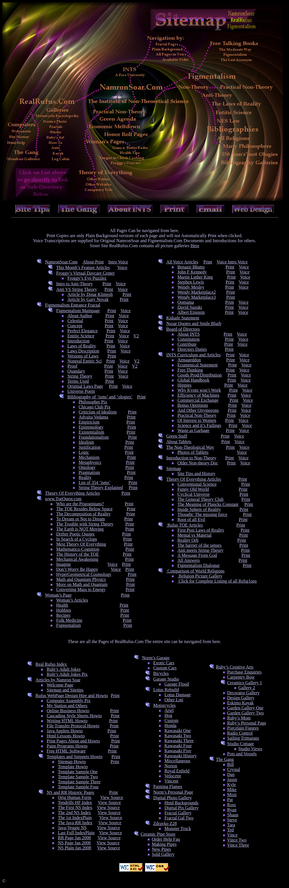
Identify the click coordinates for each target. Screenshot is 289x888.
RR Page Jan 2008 (74, 837)
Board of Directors (183, 329)
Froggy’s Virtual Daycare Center (85, 273)
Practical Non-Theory (197, 415)
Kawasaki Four (178, 745)
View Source (111, 797)
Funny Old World (193, 489)
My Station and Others (67, 705)
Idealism (86, 442)
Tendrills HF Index (75, 802)
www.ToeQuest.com (63, 498)
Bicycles (161, 673)
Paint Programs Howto (67, 746)
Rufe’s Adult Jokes (64, 669)
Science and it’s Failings (199, 425)
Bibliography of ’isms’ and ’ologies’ (100, 396)
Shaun (232, 814)
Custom (171, 720)
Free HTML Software (66, 751)
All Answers (189, 560)
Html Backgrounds (181, 802)
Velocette (172, 776)
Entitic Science (80, 335)
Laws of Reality (81, 345)
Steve (232, 819)
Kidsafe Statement (182, 318)
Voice (122, 267)
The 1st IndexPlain (75, 817)
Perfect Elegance (82, 330)
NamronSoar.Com (61, 262)
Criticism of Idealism (98, 412)
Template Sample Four (78, 786)
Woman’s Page (58, 595)
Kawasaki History (180, 755)
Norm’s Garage (155, 657)
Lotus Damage (177, 694)
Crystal (233, 769)
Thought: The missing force (202, 514)
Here (194, 245)
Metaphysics (90, 462)
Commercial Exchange (198, 400)
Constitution (189, 339)
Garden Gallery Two (245, 713)
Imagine (63, 564)
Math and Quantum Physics (81, 579)
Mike (232, 789)
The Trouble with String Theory (84, 524)
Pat (230, 799)
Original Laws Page (85, 386)
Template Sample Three (79, 781)
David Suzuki (190, 307)
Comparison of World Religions (195, 571)
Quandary (76, 371)
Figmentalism (68, 625)
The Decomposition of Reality (83, 513)
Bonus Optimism (193, 405)
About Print (93, 262)
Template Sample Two (78, 776)
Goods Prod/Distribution (200, 375)
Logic (84, 452)
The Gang (225, 759)
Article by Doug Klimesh (90, 294)
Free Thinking (190, 370)
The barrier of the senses (200, 545)
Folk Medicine (69, 620)
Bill (230, 764)
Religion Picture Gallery (200, 576)
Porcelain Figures (242, 728)
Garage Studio (166, 679)
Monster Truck (177, 828)
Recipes (63, 615)
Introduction (78, 340)
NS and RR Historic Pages (70, 792)
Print (106, 283)
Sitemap (173, 468)
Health (62, 605)
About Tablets (179, 441)
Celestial (75, 320)
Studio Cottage (240, 743)
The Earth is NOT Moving (80, 529)
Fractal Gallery (177, 812)
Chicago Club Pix (95, 407)
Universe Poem (81, 391)
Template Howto (73, 766)
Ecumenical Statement (198, 365)
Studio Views (250, 748)
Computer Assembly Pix (68, 700)
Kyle (231, 784)
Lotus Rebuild (166, 689)
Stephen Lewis (191, 282)
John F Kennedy (192, 272)
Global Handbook (193, 380)
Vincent (171, 781)
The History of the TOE (77, 554)
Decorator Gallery (243, 692)
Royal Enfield (176, 770)
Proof (72, 366)
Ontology (87, 467)
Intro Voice (118, 262)
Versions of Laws (83, 356)
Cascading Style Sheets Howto (74, 715)
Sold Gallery (163, 854)
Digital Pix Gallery (181, 807)
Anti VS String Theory (76, 289)
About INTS (189, 334)
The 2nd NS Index (74, 812)
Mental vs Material (195, 535)
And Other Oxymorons (198, 410)
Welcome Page (60, 685)
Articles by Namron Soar (58, 679)
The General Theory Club (201, 499)
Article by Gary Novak (88, 299)
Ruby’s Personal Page (246, 723)
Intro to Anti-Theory (74, 283)
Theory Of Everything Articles (72, 493)
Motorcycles (164, 705)
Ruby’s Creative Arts (234, 667)
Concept (74, 325)
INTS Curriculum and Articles (193, 354)
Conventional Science (197, 484)
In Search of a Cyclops (76, 539)
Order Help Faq (166, 839)
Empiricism (89, 422)
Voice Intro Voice (232, 262)
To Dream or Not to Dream (80, 519)
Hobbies (63, 610)
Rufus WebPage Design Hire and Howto (72, 695)
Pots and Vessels (242, 753)
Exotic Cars (163, 662)
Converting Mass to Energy (81, 589)
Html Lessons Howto (66, 735)
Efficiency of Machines (199, 395)
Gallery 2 (246, 687)
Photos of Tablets (193, 452)
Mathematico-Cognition (77, 549)
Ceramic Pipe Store (158, 834)
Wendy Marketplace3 (197, 297)
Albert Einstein (191, 312)
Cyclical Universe (194, 494)
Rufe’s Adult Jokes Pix (67, 674)
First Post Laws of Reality (201, 530)
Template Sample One (78, 771)
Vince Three (238, 845)
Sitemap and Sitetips (65, 690)
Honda (170, 725)
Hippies (185, 385)
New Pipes (161, 849)
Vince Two (236, 840)
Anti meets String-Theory (200, 550)
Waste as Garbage (193, 430)
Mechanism (89, 457)
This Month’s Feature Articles (83, 267)
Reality (85, 477)
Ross (231, 804)
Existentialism (91, 432)
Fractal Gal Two (178, 817)
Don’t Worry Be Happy (77, 569)
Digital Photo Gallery (172, 797)
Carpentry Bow (241, 677)
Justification (90, 447)
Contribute (187, 344)
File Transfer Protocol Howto (73, 725)
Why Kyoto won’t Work (199, 390)
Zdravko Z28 (165, 823)
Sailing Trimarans (243, 738)
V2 (136, 335)
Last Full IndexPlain (76, 832)
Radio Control (240, 733)
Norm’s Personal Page (173, 792)
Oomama (186, 302)
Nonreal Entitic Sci (84, 361)
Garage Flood (176, 684)
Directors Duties (192, 349)
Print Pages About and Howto (73, 741)
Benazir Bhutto (191, 267)
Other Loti (173, 699)
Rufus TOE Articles (184, 525)
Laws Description (83, 351)
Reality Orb (188, 540)
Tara (231, 824)
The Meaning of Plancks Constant (208, 504)
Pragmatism (89, 472)
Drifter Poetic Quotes (75, 534)
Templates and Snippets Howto (74, 756)
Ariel (169, 710)
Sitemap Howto (72, 761)
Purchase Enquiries (244, 672)
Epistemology (91, 427)
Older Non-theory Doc (198, 463)
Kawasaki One (177, 730)
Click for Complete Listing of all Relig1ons (217, 581)
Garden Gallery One (245, 707)
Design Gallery (240, 697)
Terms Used (78, 381)
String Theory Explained (101, 487)
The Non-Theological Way (190, 447)
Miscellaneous (177, 760)
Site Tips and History (197, 473)
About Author (79, 315)
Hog (168, 715)
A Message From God (197, 555)
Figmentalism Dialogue (199, 565)
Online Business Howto (68, 710)
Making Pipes (164, 844)
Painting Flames (167, 786)
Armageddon (189, 359)
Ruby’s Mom (239, 718)
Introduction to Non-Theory (191, 457)
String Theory (79, 376)
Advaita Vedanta (93, 417)
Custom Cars (164, 667)
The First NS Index (75, 807)
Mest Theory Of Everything (81, 544)
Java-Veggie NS (72, 827)
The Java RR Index (75, 822)
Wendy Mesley (191, 287)
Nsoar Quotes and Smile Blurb (193, 323)
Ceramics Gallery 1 (244, 682)
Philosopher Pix (93, 401)
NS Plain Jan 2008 (74, 847)
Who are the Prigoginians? (80, 503)
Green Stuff (176, 436)
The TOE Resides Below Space (84, 508)
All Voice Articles (182, 262)
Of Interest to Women (197, 420)
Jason (232, 779)
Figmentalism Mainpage (78, 310)
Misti (232, 794)
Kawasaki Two (177, 735)
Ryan (231, 809)
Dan (231, 774)
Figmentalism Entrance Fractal (72, 305)
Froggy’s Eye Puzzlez (87, 278)
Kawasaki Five (177, 750)
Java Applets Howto (65, 730)
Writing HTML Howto (67, 720)
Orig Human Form (74, 797)
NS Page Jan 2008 (74, 842)
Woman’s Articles (72, 600)
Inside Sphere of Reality (199, 509)
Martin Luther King (195, 277)
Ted (230, 830)
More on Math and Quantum (82, 584)
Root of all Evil (191, 519)
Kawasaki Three (179, 740)
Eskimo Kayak (240, 702)
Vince (232, 835)
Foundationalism (94, 437)
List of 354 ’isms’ (95, 482)
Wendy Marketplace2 (197, 292)
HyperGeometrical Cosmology (83, 574)
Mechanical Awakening (77, 559)
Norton (170, 765)
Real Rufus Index (51, 664)
